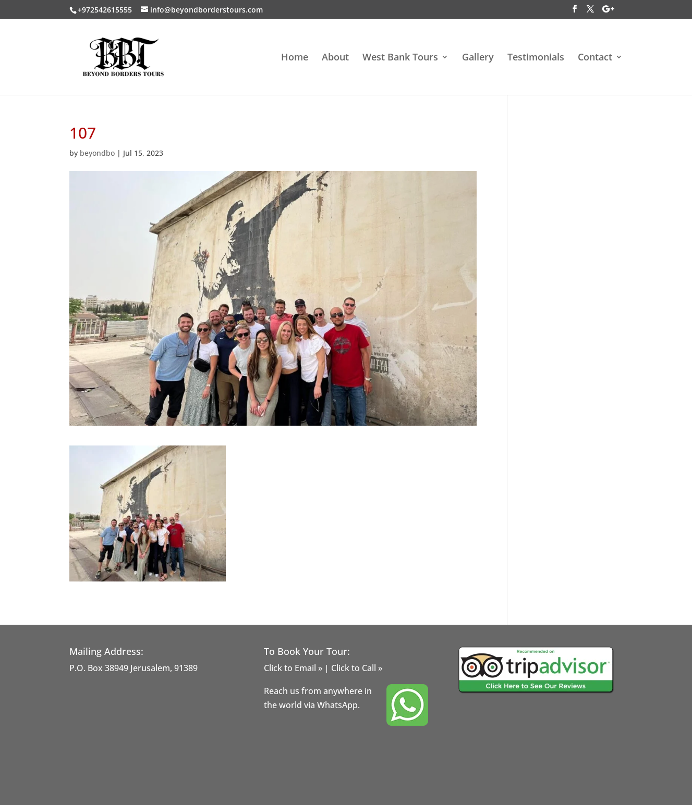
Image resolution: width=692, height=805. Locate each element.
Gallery (478, 58)
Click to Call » (356, 668)
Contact (595, 58)
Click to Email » (293, 668)
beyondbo (97, 153)
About (335, 58)
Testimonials (535, 58)
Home (294, 58)
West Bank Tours (400, 58)
